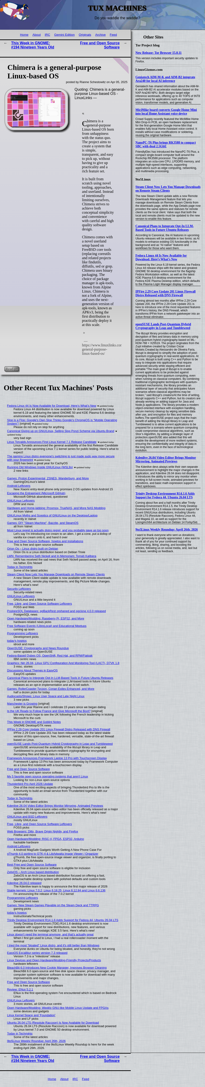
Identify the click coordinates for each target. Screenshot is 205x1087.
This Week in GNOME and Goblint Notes (34, 722)
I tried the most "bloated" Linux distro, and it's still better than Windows (53, 945)
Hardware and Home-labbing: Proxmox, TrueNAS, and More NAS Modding (56, 508)
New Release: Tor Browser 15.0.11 (158, 53)
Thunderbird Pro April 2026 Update (30, 784)
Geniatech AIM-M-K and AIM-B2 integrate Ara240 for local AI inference (165, 79)
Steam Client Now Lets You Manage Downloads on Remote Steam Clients (168, 188)
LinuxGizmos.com (149, 69)
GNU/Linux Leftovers (21, 500)
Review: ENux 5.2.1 (20, 989)
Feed (113, 34)
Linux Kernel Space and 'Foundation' (31, 1015)
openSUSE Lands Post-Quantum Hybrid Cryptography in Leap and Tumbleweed (163, 326)
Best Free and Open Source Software (32, 864)
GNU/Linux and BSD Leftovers (27, 816)
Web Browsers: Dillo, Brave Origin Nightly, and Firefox (42, 831)
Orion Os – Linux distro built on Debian (32, 548)
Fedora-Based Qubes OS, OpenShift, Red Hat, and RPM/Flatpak (50, 655)
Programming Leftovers (22, 633)
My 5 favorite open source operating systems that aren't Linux (47, 776)
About (36, 34)
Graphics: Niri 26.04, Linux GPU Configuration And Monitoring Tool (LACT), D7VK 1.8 (63, 663)
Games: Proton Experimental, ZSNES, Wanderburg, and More (48, 478)
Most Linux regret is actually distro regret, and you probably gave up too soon (58, 530)
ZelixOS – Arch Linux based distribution (33, 872)
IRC (47, 34)
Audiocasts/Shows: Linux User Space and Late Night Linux (46, 696)
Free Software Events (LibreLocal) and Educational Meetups (46, 626)
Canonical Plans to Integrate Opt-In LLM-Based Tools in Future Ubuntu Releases (164, 228)
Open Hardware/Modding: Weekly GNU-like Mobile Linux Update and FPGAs (58, 1008)
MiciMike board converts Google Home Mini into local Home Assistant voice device (166, 111)
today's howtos (17, 640)
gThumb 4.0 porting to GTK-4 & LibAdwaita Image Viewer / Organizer (52, 853)
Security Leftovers (19, 588)
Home (24, 34)
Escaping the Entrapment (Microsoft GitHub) (36, 493)
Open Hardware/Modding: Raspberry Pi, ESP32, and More (45, 618)
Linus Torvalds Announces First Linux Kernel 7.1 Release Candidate (51, 442)
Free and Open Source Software (28, 769)
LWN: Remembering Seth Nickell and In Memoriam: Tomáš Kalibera (51, 556)
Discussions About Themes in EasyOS (32, 670)
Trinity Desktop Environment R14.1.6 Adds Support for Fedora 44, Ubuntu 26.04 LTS (165, 495)
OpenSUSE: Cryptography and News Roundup (38, 648)
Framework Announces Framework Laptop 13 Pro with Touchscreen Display (57, 758)
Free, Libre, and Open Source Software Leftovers (39, 603)
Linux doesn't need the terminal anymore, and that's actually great (50, 934)
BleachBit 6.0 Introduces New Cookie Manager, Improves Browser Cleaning (57, 967)
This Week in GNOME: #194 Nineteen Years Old (32, 45)
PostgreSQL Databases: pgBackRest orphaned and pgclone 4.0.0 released (56, 611)
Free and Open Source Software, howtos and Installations (45, 541)
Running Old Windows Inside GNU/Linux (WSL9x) (40, 467)
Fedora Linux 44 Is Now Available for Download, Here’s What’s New (161, 257)
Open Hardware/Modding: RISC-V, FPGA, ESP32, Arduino (45, 839)
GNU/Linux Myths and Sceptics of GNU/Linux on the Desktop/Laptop (52, 515)
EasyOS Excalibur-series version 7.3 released (37, 953)
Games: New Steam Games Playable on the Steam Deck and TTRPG (53, 905)
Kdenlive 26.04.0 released (24, 883)
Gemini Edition (64, 34)
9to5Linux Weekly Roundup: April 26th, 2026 (166, 529)
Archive (100, 34)
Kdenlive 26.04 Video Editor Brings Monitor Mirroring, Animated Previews (165, 459)
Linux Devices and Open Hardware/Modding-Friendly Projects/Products (54, 960)
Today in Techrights (19, 567)
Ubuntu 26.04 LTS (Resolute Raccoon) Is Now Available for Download (53, 1022)
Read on (12, 369)
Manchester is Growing (22, 703)
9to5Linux (143, 179)
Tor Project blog (147, 45)
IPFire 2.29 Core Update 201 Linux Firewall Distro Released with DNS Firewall (165, 293)
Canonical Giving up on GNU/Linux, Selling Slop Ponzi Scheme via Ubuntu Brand (60, 431)
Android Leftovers (18, 485)
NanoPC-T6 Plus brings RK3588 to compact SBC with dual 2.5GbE (165, 144)
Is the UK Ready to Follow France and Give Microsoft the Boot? (49, 711)
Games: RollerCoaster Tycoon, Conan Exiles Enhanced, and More (50, 688)
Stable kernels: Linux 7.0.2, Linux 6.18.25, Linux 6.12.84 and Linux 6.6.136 (56, 890)
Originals (85, 34)
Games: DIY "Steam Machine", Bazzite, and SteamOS (43, 523)
